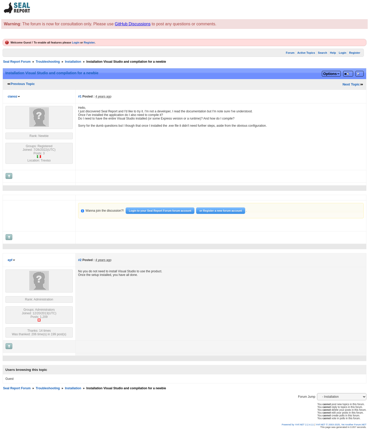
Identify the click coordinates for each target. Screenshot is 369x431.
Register (89, 42)
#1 (79, 96)
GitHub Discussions (133, 24)
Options (330, 74)
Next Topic (351, 84)
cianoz (12, 96)
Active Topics (306, 52)
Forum (290, 52)
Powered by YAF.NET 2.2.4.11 (298, 424)
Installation (73, 61)
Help (333, 52)
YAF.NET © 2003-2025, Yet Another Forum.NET (341, 424)
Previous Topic (23, 84)
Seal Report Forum (16, 61)
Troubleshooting (48, 61)
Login (75, 42)
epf (10, 260)
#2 (79, 260)
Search (322, 52)
